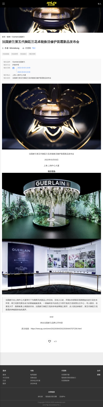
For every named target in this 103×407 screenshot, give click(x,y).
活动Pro (62, 396)
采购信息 (33, 378)
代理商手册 (65, 375)
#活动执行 (23, 54)
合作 (98, 371)
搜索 (98, 375)
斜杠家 (40, 396)
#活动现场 (6, 54)
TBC (34, 48)
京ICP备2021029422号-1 (51, 405)
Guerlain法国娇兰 (18, 37)
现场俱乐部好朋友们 (68, 378)
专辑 (32, 371)
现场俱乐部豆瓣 (51, 396)
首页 (3, 37)
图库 (4, 383)
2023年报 (33, 383)
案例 (8, 37)
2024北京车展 (35, 381)
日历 (4, 381)
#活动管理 (15, 54)
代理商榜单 (65, 381)
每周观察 (33, 375)
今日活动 (6, 378)
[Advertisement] (51, 358)
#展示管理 (32, 54)
